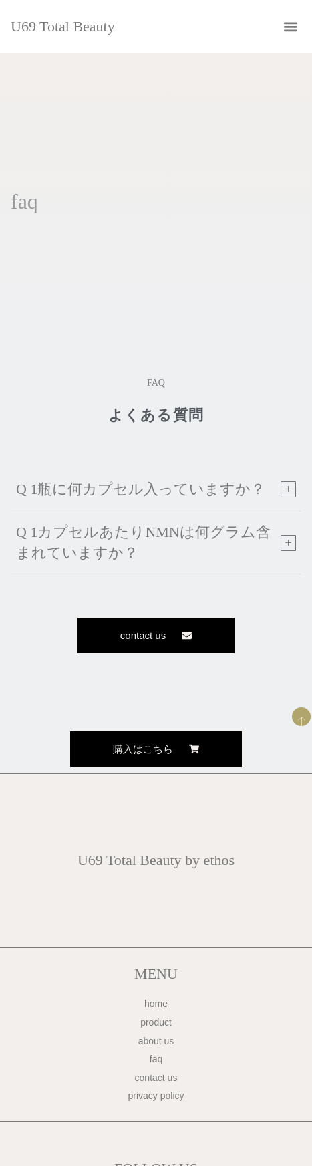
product (156, 1022)
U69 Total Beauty (63, 26)
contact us (156, 1077)
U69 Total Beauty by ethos (156, 860)
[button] (290, 27)
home (156, 1003)
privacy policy (156, 1095)
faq (156, 1059)
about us (156, 1041)
